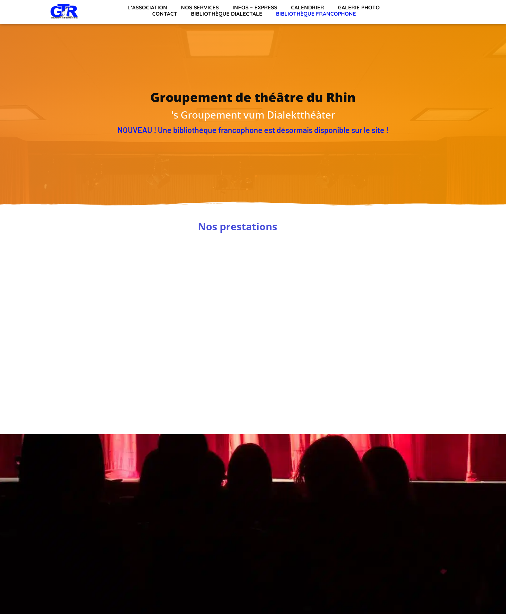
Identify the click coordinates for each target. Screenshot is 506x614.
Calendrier (307, 7)
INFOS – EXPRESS (255, 7)
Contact (164, 14)
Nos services (200, 7)
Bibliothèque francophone (316, 14)
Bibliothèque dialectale (226, 14)
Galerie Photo (359, 7)
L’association (147, 7)
